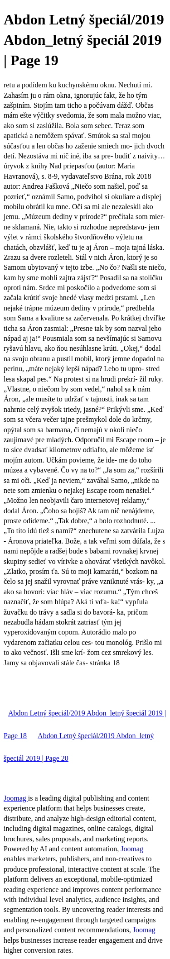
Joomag (16, 798)
